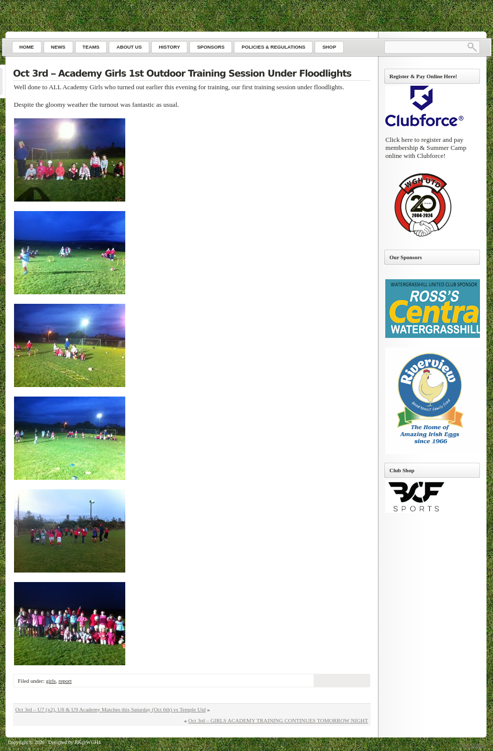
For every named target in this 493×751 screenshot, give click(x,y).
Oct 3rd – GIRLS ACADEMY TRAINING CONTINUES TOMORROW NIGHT (278, 720)
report (65, 681)
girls (51, 681)
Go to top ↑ (474, 745)
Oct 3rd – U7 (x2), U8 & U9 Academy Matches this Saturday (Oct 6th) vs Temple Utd (111, 709)
